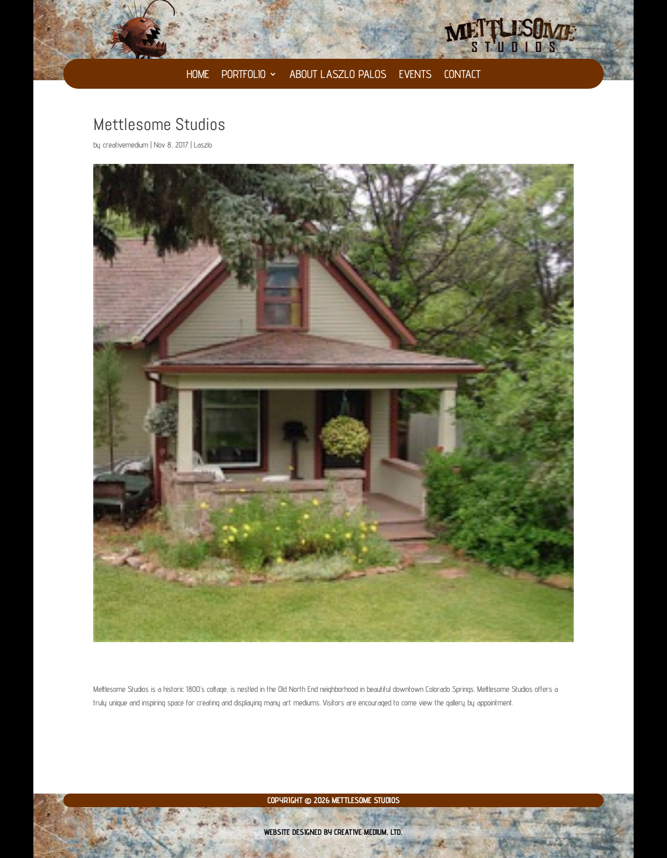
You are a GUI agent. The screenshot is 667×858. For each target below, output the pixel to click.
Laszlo (203, 144)
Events (415, 75)
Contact (462, 75)
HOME (198, 75)
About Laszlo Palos (338, 75)
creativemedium (125, 144)
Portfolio (244, 75)
